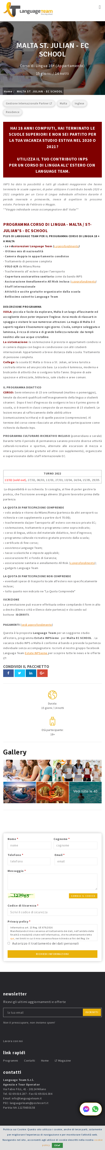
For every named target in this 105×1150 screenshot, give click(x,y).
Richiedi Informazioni (52, 953)
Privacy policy (19, 921)
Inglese (79, 103)
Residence (12, 112)
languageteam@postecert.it (29, 1103)
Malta (63, 103)
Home (8, 91)
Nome (13, 839)
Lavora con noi (13, 1041)
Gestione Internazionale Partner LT (29, 103)
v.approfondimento (66, 246)
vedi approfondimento (37, 625)
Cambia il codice (83, 896)
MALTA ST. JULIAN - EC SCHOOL (40, 91)
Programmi (10, 1060)
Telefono (15, 855)
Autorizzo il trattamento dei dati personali (45, 943)
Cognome (62, 839)
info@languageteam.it (27, 1098)
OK (57, 1145)
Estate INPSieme (36, 653)
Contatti (29, 1060)
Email (60, 855)
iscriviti (92, 1012)
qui (12, 938)
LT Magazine (63, 1060)
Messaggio (17, 871)
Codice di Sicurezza (23, 905)
